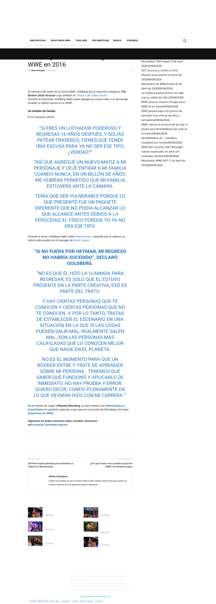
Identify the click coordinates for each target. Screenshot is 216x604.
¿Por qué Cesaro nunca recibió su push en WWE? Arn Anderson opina (111, 465)
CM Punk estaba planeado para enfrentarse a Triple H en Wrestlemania (50, 465)
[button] (184, 40)
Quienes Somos (86, 601)
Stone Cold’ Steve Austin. (92, 95)
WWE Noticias (40, 45)
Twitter (48, 424)
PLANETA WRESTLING (39, 601)
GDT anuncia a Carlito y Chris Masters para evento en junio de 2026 (161, 75)
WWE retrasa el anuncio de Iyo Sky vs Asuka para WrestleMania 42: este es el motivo (164, 129)
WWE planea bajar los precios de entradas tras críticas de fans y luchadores (161, 115)
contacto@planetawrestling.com (95, 596)
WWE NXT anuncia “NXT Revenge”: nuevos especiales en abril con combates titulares (162, 151)
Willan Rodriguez (38, 70)
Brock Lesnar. (81, 240)
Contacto (99, 601)
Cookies (75, 601)
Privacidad (65, 601)
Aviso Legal (54, 601)
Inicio (30, 45)
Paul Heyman (83, 236)
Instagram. (61, 424)
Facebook (37, 424)
